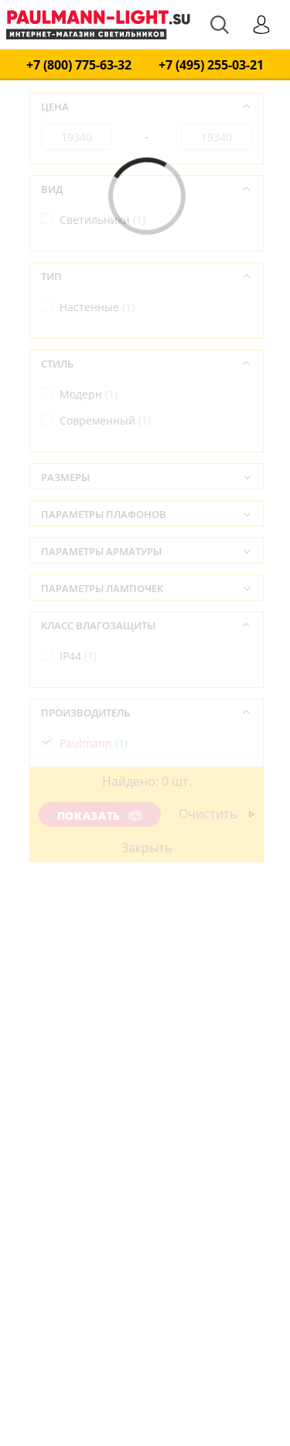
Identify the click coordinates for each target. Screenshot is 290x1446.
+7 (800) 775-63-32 (78, 65)
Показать (99, 815)
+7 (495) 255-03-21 (211, 65)
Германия (94, 830)
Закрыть (146, 847)
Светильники (102, 219)
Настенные (97, 307)
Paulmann (94, 743)
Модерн (89, 394)
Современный (105, 420)
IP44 (78, 655)
